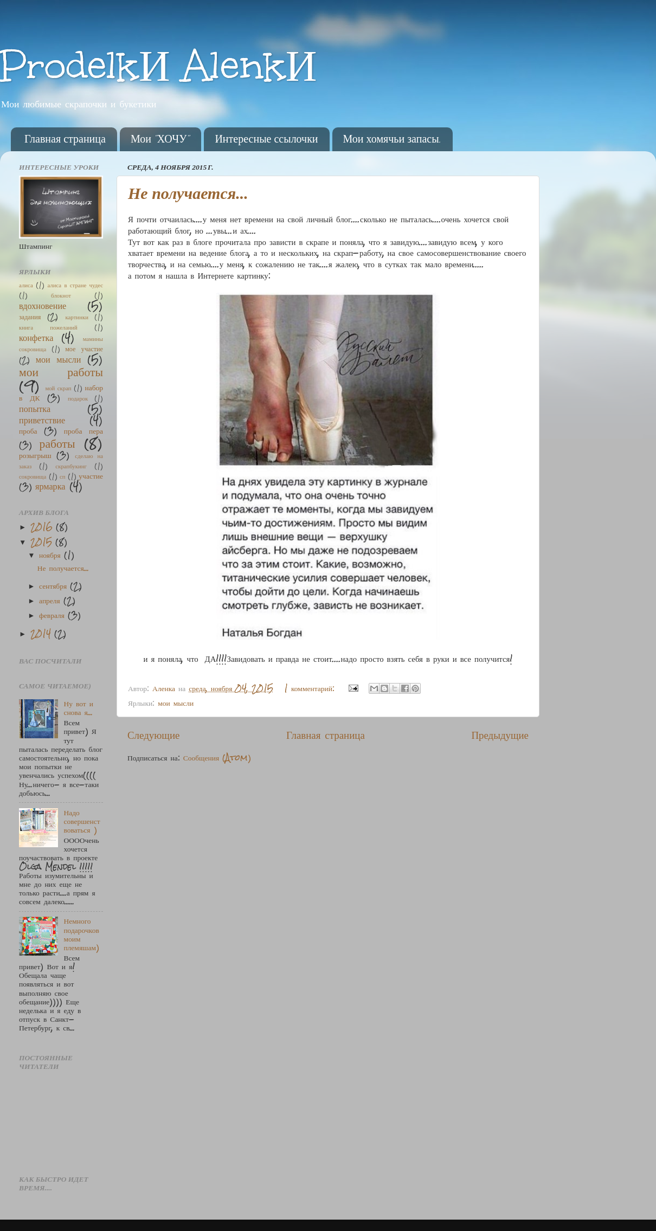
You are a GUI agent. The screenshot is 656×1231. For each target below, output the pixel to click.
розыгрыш (35, 455)
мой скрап (58, 388)
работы (57, 443)
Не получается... (188, 193)
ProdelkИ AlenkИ (158, 65)
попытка (34, 408)
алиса (26, 285)
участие (91, 475)
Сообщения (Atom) (217, 757)
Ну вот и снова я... (78, 707)
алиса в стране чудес (75, 285)
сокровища (32, 476)
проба (28, 430)
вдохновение (42, 305)
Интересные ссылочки (266, 139)
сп (63, 476)
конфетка (36, 337)
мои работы (61, 371)
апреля (51, 600)
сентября (54, 585)
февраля (53, 615)
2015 (42, 541)
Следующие (153, 735)
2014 (42, 633)
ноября (51, 554)
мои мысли (176, 702)
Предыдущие (500, 735)
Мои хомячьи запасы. (392, 139)
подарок (78, 398)
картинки (77, 317)
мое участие (84, 348)
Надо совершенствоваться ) (81, 821)
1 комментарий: (311, 688)
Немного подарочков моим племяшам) (81, 934)
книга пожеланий (48, 327)
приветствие (42, 419)
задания (30, 316)
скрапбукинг (71, 466)
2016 (43, 526)
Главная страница (65, 139)
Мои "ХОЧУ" (160, 139)
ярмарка (50, 485)
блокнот (61, 295)
